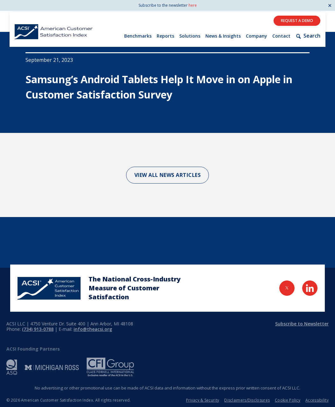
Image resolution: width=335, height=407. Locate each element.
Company (256, 36)
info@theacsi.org (93, 329)
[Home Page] (49, 288)
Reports (165, 36)
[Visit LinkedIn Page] (309, 288)
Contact (281, 36)
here (193, 5)
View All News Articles (167, 174)
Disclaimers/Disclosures (247, 400)
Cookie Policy (287, 400)
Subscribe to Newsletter (302, 324)
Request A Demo (297, 20)
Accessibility (317, 400)
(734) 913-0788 (37, 329)
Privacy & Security (202, 400)
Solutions (189, 36)
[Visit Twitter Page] (287, 288)
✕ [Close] (330, 5)
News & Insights (223, 36)
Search (308, 36)
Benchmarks (138, 36)
